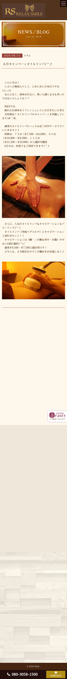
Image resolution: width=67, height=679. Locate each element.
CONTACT (56, 676)
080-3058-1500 (25, 674)
